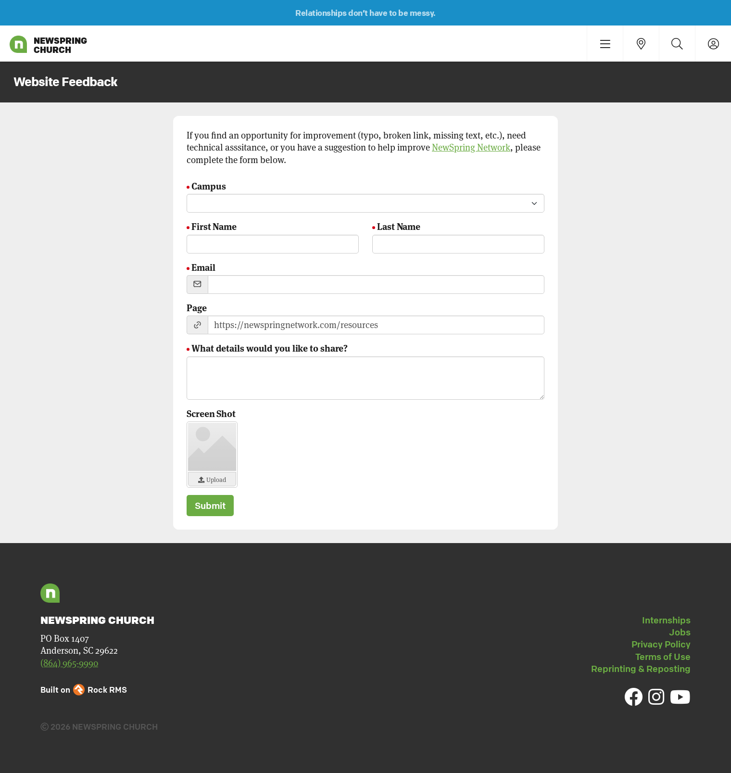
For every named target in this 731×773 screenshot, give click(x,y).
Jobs (680, 632)
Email (203, 267)
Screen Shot (211, 413)
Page (197, 307)
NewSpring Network (471, 147)
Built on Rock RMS (83, 689)
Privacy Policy (661, 644)
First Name (214, 226)
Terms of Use (663, 656)
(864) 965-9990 (69, 663)
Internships (666, 620)
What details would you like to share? (269, 348)
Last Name (398, 226)
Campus (208, 185)
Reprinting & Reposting (641, 668)
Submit (210, 505)
